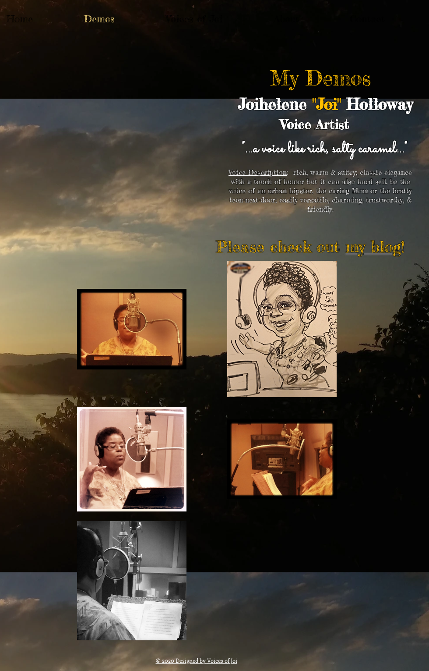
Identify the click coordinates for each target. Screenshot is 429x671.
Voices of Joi (222, 660)
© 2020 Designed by (181, 660)
